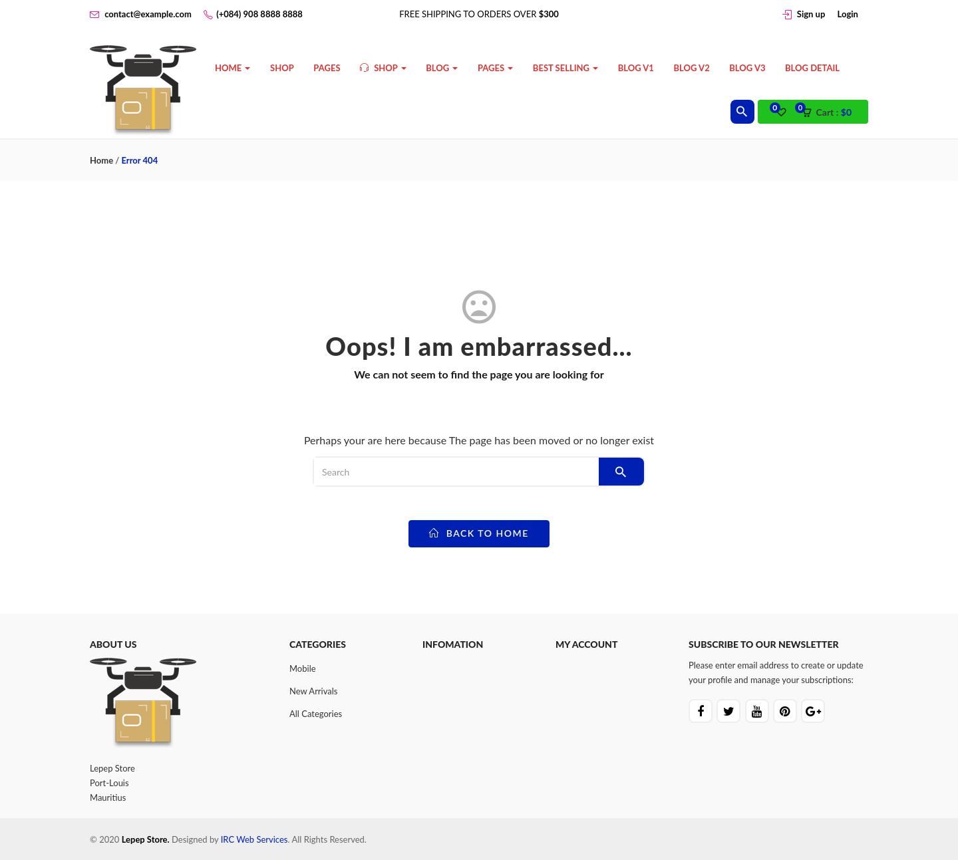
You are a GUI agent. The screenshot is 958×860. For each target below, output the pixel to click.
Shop (282, 68)
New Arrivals (313, 691)
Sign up (811, 14)
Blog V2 (692, 68)
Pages (326, 68)
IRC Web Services (254, 839)
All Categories (315, 713)
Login (848, 14)
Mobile (302, 668)
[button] (831, 112)
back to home (479, 533)
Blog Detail (812, 68)
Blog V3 (747, 68)
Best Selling (565, 68)
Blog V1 (636, 68)
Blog (442, 68)
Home (232, 68)
